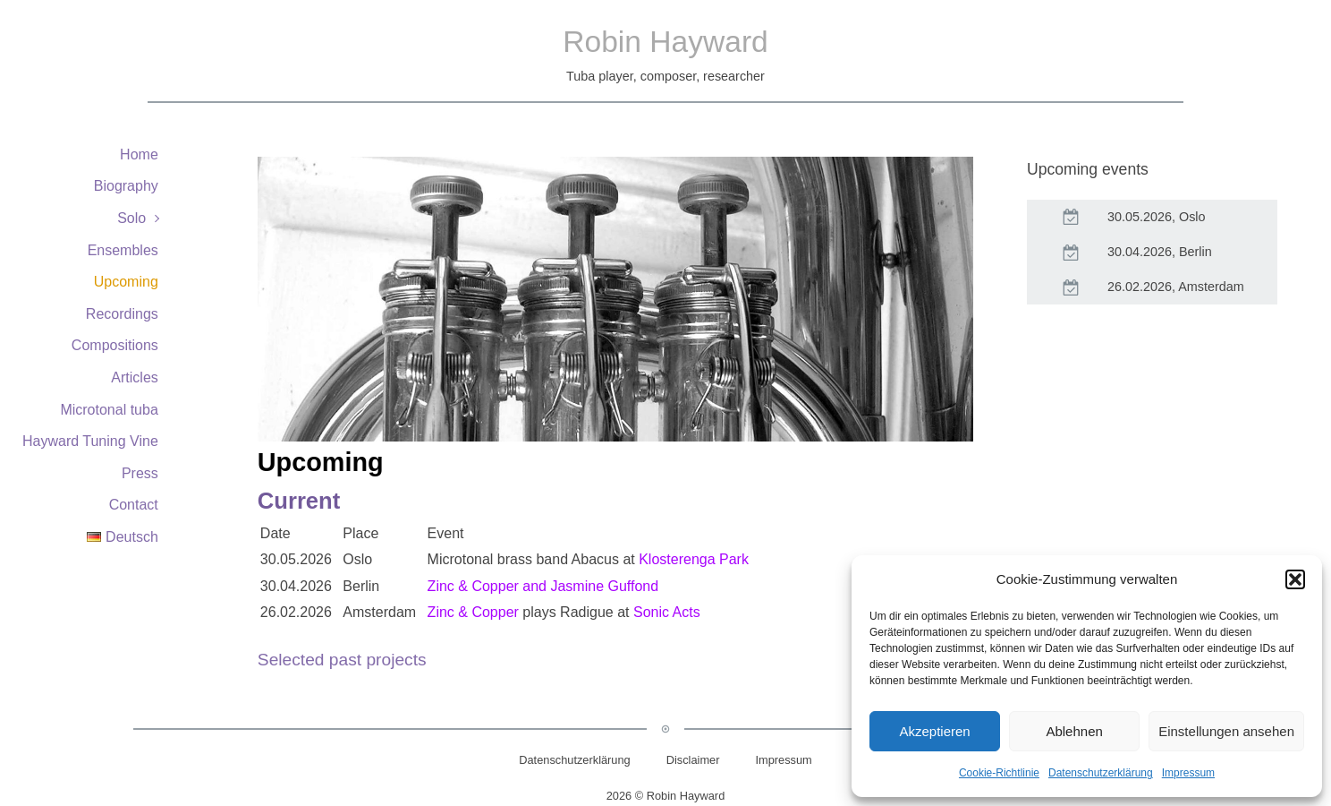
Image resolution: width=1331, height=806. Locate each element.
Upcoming (126, 281)
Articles (134, 377)
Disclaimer (693, 760)
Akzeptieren (934, 731)
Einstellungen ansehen (1226, 731)
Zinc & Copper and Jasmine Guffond (543, 586)
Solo (131, 218)
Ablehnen (1074, 731)
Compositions (115, 345)
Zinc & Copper (473, 612)
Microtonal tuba (108, 409)
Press (140, 473)
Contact (133, 504)
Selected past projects (342, 659)
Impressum (1188, 773)
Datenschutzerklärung (1100, 773)
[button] (1295, 579)
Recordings (122, 314)
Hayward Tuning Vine (90, 441)
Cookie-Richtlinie (999, 773)
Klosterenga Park (694, 559)
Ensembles (123, 250)
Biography (126, 185)
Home (139, 154)
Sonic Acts (666, 612)
